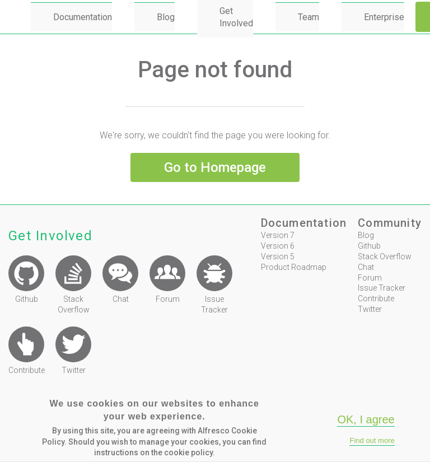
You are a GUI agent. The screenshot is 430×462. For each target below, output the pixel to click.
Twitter (370, 309)
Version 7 (278, 235)
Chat (366, 267)
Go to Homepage (215, 167)
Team (308, 17)
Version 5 (278, 256)
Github (369, 245)
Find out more (371, 440)
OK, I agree (365, 419)
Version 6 (278, 245)
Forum (370, 277)
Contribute (376, 298)
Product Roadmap (293, 267)
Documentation (82, 17)
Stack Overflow (385, 256)
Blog (166, 17)
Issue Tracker (381, 287)
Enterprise (384, 17)
